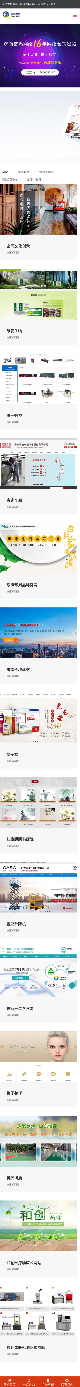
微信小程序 (34, 179)
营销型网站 (46, 172)
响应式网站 (9, 179)
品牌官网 (24, 172)
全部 (5, 172)
